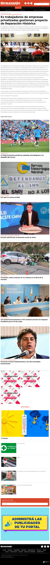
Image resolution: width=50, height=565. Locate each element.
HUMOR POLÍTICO (8, 10)
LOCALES (7, 7)
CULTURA (47, 7)
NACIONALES (24, 7)
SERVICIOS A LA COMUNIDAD (39, 10)
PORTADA (3, 7)
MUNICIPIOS (12, 7)
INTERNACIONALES (31, 7)
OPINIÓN (43, 7)
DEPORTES (23, 10)
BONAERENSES (18, 7)
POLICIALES (38, 7)
